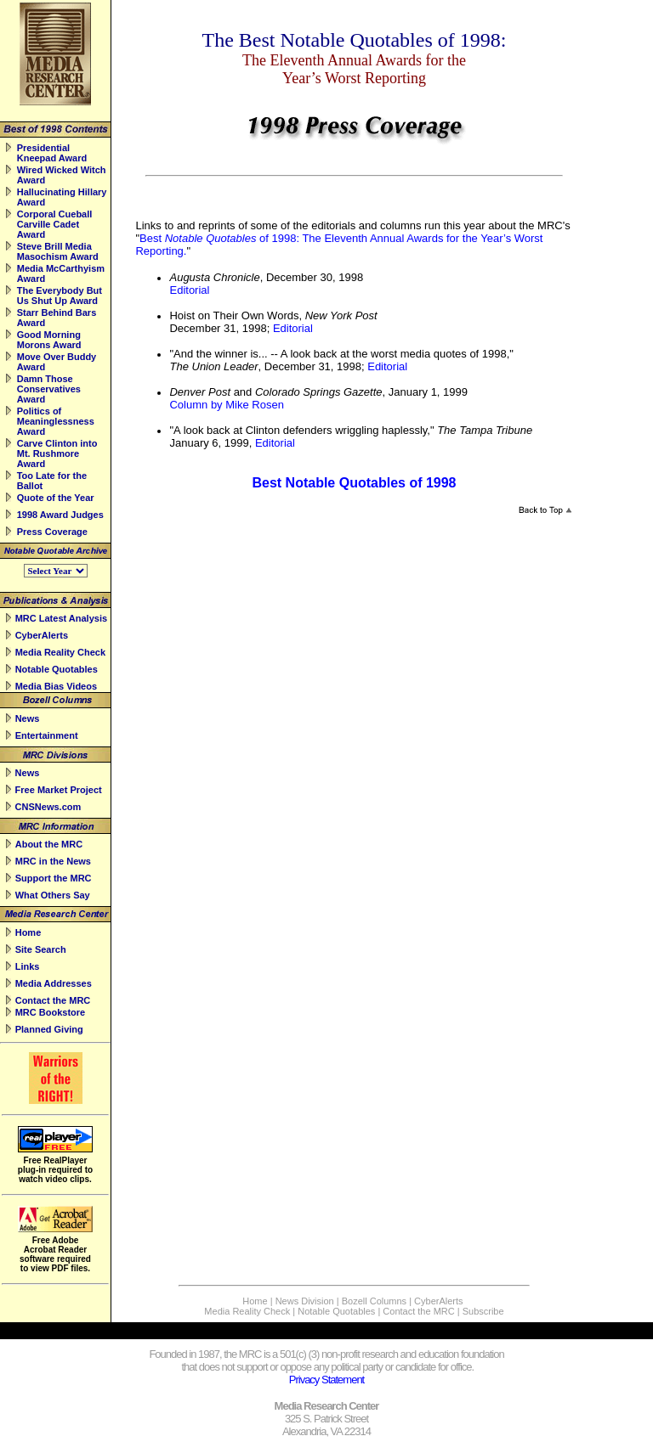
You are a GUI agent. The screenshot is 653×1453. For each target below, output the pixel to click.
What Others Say (52, 895)
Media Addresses (53, 983)
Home (28, 932)
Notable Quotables (56, 669)
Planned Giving (49, 1029)
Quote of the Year (55, 498)
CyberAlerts (41, 635)
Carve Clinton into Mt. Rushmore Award (57, 453)
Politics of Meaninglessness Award (55, 421)
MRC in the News (53, 861)
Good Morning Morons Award (49, 339)
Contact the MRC (53, 1000)
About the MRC (48, 844)
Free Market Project (58, 790)
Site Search (40, 949)
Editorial (189, 290)
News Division (304, 1301)
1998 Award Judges (60, 515)
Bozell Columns (374, 1301)
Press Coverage (52, 532)
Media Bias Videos (56, 686)
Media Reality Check (60, 652)
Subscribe (483, 1311)
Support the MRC (53, 878)
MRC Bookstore (50, 1012)
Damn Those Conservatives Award (49, 389)
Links (27, 966)
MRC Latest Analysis (61, 618)
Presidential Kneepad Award (52, 153)
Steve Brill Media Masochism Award (58, 251)
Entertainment (46, 735)
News (27, 718)
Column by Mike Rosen (226, 404)
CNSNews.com (48, 807)
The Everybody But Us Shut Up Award (59, 295)
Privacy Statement (327, 1379)
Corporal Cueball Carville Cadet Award (55, 224)
